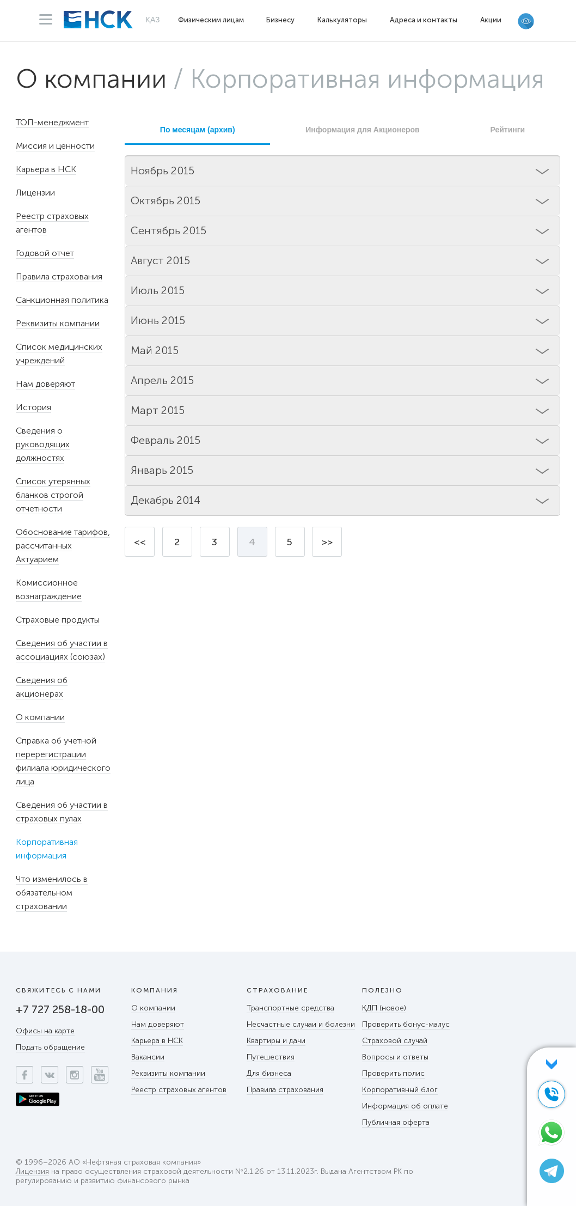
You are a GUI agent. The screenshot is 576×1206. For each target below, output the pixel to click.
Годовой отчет (45, 253)
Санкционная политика (62, 300)
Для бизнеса (269, 1073)
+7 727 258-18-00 (60, 1009)
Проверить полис (393, 1073)
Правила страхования (59, 276)
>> (327, 542)
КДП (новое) (384, 1008)
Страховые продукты (58, 619)
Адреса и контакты (423, 20)
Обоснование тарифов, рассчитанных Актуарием (63, 545)
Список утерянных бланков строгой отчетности (53, 495)
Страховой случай (394, 1040)
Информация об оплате (405, 1106)
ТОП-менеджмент (52, 122)
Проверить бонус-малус (406, 1024)
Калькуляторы (342, 20)
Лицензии (35, 192)
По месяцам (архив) (197, 129)
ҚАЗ (152, 19)
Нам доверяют (45, 384)
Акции (490, 20)
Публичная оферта (396, 1122)
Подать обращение (50, 1047)
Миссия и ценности (55, 146)
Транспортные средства (290, 1008)
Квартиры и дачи (276, 1040)
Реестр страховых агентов (178, 1089)
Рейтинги (507, 129)
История (33, 407)
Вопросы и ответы (395, 1057)
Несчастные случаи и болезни (301, 1024)
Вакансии (147, 1057)
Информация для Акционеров (362, 129)
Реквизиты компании (58, 323)
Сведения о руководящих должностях (43, 444)
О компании (91, 79)
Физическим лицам (211, 20)
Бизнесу (280, 20)
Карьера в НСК (46, 169)
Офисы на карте (45, 1031)
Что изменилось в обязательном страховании (52, 892)
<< (140, 542)
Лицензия (32, 1172)
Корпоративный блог (400, 1089)
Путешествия (271, 1057)
